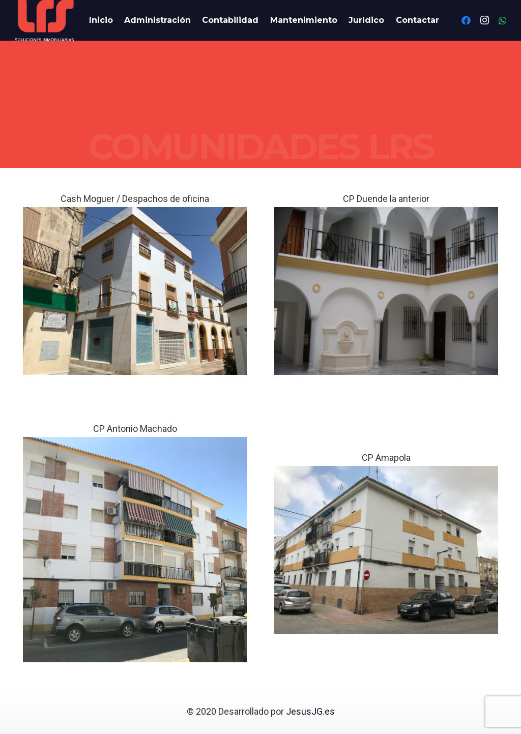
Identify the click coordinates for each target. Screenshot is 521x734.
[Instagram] (484, 20)
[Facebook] (466, 20)
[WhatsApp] (503, 20)
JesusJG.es (310, 711)
